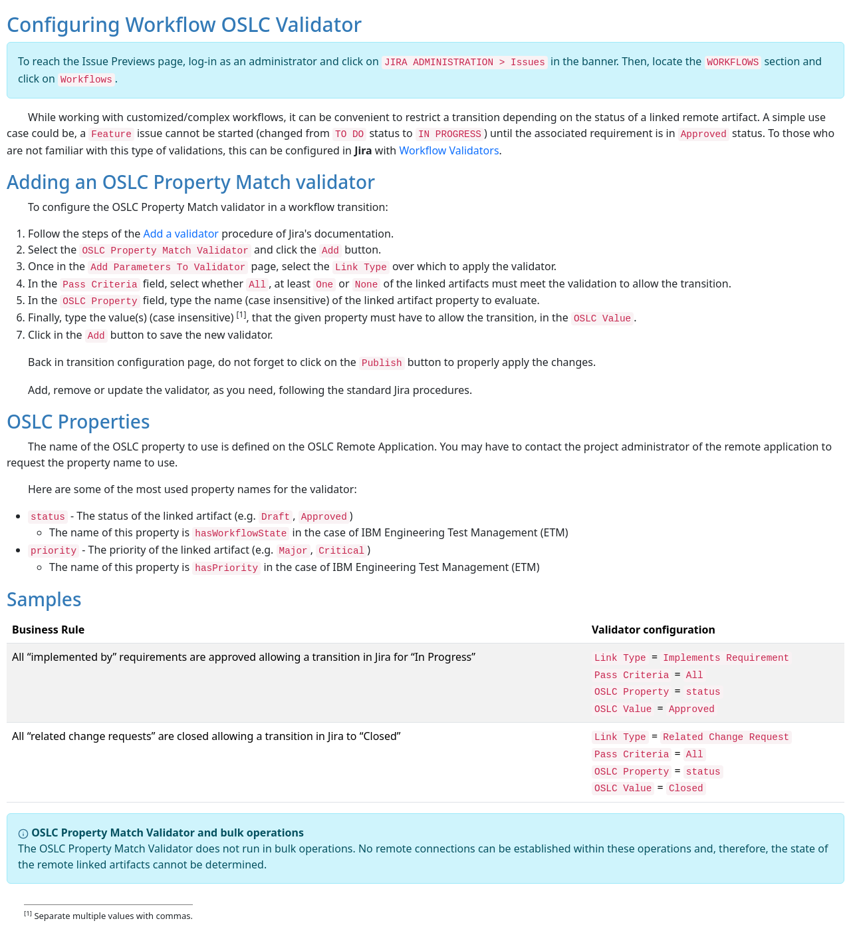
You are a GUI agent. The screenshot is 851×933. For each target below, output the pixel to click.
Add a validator (181, 233)
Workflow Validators (449, 150)
